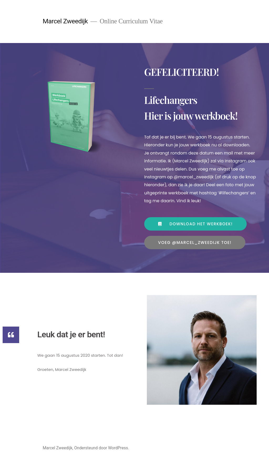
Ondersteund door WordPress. (101, 447)
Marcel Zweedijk (65, 21)
